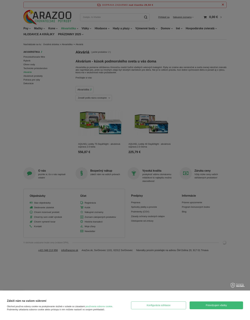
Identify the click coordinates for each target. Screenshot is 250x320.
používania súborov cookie (98, 306)
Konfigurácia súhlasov (158, 305)
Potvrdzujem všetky (216, 305)
